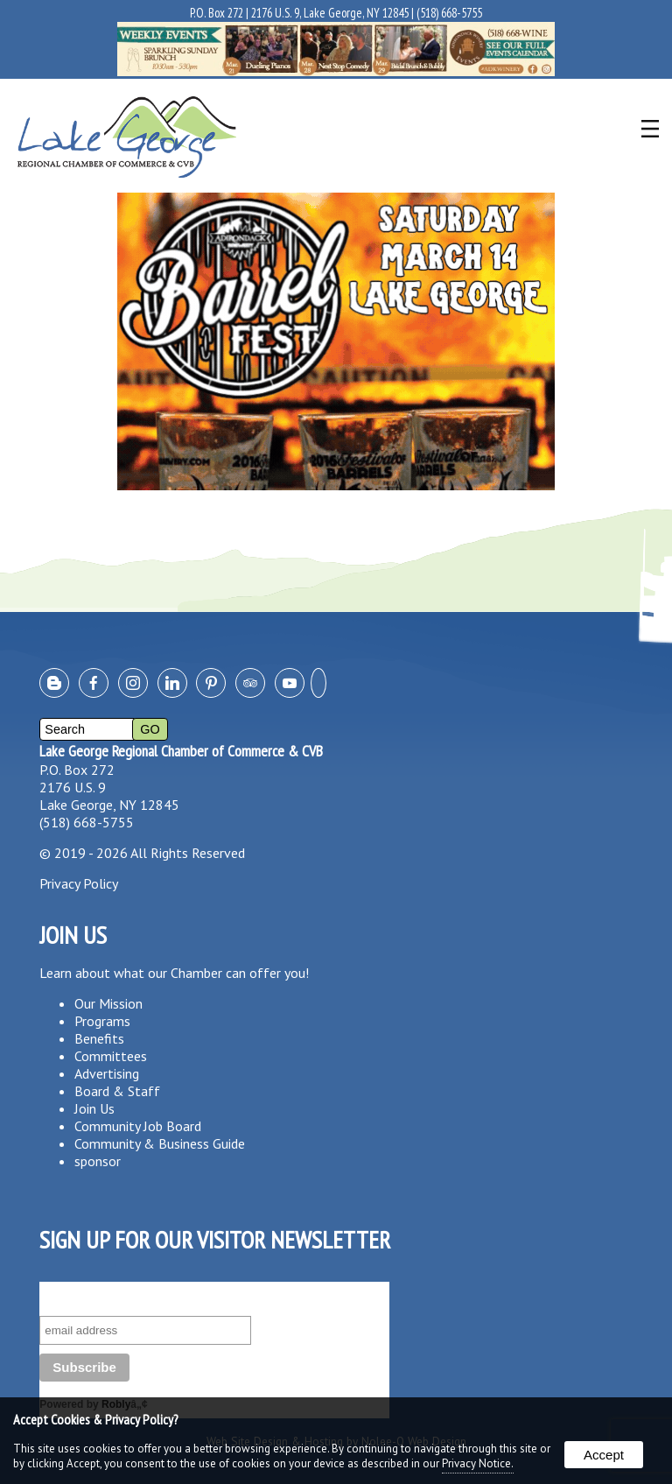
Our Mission (108, 1003)
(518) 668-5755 (449, 12)
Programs (102, 1021)
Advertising (106, 1073)
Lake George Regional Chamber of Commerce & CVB (181, 751)
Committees (110, 1056)
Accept (604, 1454)
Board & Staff (117, 1091)
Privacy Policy (78, 883)
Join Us (94, 1108)
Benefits (99, 1038)
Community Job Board (137, 1126)
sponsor (97, 1161)
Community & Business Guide (159, 1143)
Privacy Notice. (478, 1463)
